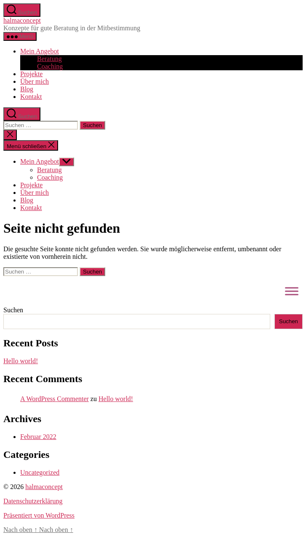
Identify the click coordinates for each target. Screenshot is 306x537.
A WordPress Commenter (54, 398)
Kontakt (31, 96)
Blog (26, 89)
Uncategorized (39, 472)
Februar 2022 (38, 436)
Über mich (34, 81)
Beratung (49, 58)
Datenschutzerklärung (32, 501)
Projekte (31, 73)
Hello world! (20, 360)
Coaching (50, 66)
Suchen (13, 310)
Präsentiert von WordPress (39, 515)
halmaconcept (22, 20)
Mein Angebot (39, 51)
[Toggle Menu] (291, 291)
